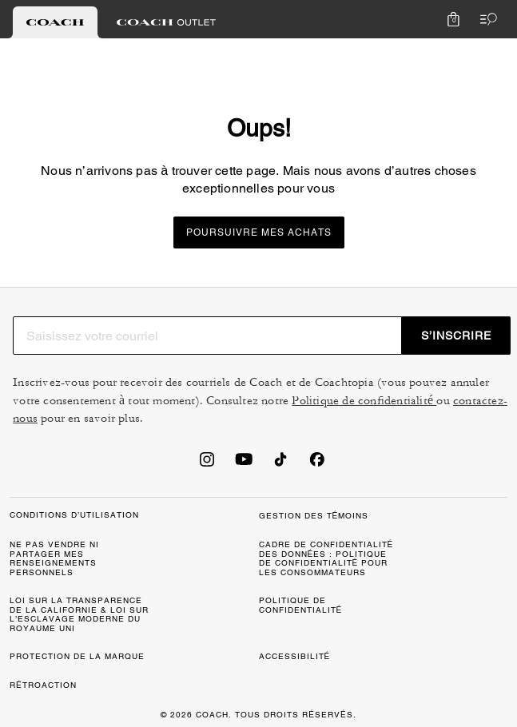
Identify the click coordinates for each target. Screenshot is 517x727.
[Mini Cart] (453, 19)
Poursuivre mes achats (259, 232)
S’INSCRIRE (456, 335)
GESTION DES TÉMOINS (314, 515)
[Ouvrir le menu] (485, 19)
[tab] (55, 22)
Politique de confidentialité (364, 400)
